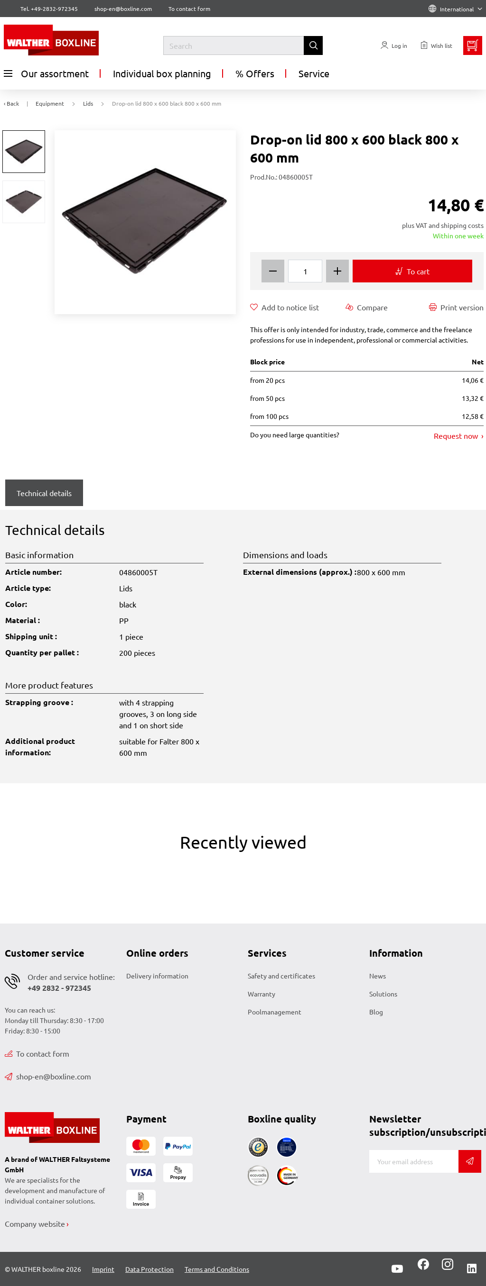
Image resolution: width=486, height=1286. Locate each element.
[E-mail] (413, 1161)
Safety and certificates (281, 975)
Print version (456, 307)
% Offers (254, 73)
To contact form (189, 8)
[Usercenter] (394, 45)
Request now (457, 435)
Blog (376, 1011)
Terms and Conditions (217, 1269)
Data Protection (149, 1269)
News (377, 975)
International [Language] (455, 9)
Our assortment (46, 73)
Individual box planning (162, 73)
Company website (35, 1223)
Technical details (44, 493)
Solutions (383, 993)
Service (314, 73)
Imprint (103, 1269)
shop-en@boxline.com (48, 1076)
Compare (367, 307)
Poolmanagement (274, 1011)
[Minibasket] (472, 45)
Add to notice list (284, 307)
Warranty (261, 993)
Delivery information (157, 975)
